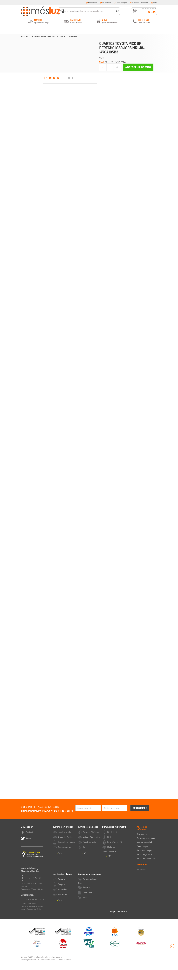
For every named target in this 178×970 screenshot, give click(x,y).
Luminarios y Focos (116, 30)
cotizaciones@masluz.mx (32, 906)
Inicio (154, 3)
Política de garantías (144, 861)
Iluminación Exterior (61, 30)
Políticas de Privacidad (48, 966)
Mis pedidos (105, 3)
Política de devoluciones (146, 865)
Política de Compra (65, 966)
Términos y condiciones (146, 845)
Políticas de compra (144, 857)
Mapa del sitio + (118, 918)
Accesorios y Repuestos (143, 30)
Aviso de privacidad (144, 849)
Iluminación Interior (34, 30)
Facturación (91, 3)
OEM (101, 57)
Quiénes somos (142, 841)
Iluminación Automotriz (89, 30)
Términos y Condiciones (28, 966)
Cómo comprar (120, 3)
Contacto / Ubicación (139, 3)
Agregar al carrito (138, 67)
